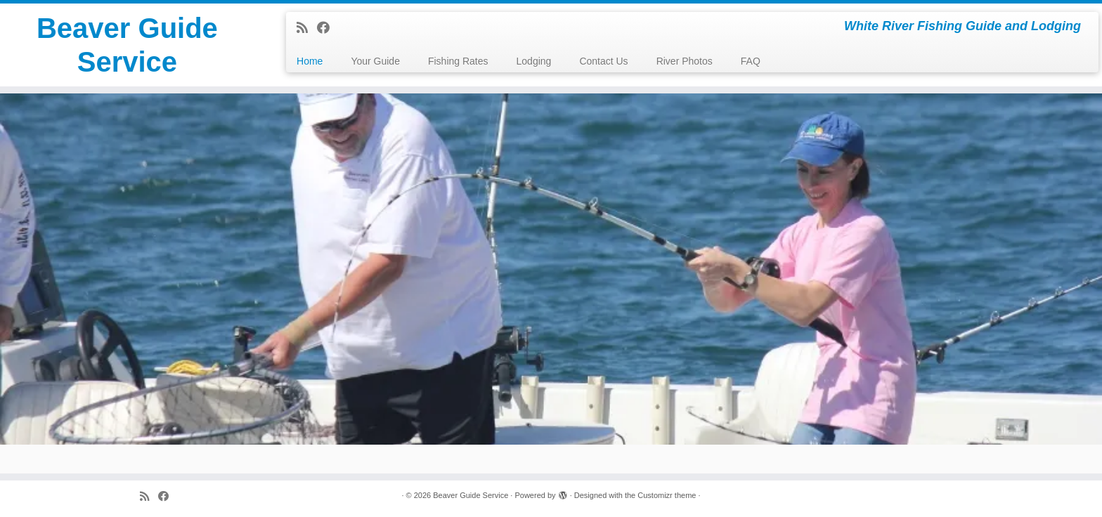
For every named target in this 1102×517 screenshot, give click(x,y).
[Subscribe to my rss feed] (307, 28)
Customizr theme (666, 495)
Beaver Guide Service (127, 45)
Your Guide (375, 61)
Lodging (534, 61)
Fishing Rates (458, 61)
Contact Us (603, 61)
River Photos (684, 61)
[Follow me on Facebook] (328, 28)
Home (310, 61)
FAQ (750, 61)
